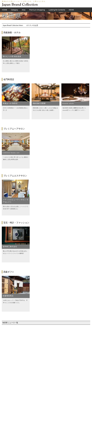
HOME (4, 10)
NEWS (71, 10)
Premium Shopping (37, 10)
